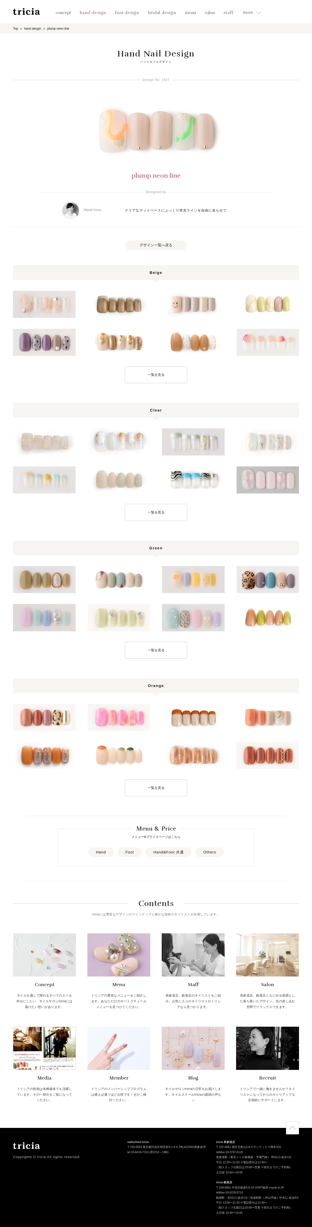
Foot (129, 852)
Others (209, 852)
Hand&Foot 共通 (168, 852)
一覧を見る (156, 375)
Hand (101, 852)
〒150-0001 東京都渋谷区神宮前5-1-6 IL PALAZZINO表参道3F (166, 1147)
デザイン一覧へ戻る (156, 245)
